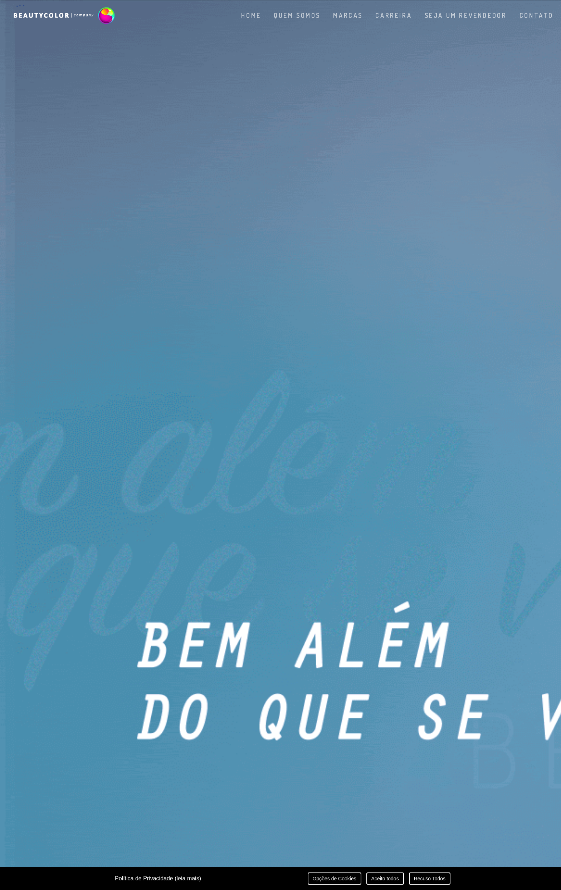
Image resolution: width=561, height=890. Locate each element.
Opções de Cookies (334, 878)
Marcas (348, 15)
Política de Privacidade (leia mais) (158, 878)
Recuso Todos (429, 878)
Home (251, 15)
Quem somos (297, 15)
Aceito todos (385, 878)
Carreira (393, 15)
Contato (536, 15)
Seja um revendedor (466, 15)
